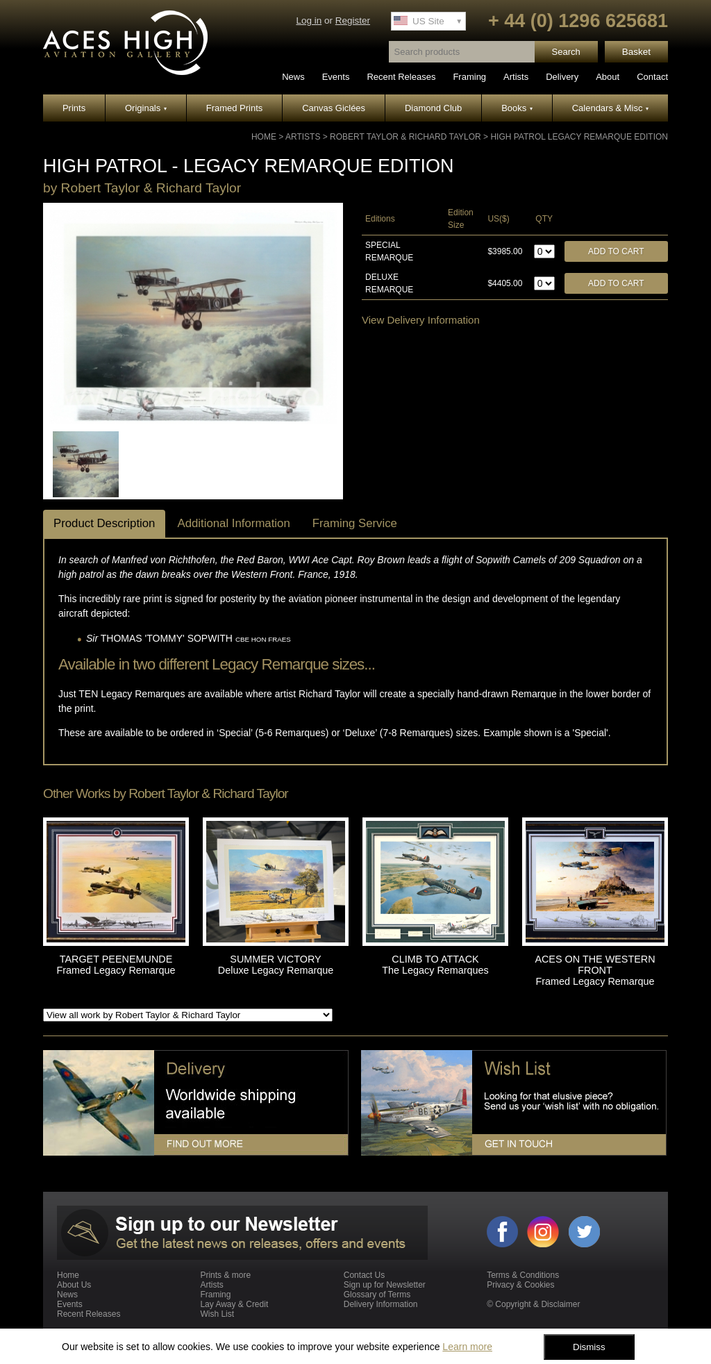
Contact (652, 77)
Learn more (467, 1346)
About (607, 77)
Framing (469, 77)
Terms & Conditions (523, 1275)
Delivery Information (381, 1304)
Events (336, 77)
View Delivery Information (421, 320)
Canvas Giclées (333, 108)
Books (517, 108)
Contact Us (364, 1275)
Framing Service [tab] (354, 523)
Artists (515, 77)
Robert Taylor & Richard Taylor (405, 137)
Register (352, 20)
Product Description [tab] (104, 523)
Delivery (562, 77)
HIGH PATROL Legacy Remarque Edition (579, 137)
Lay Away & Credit (234, 1304)
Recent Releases (401, 77)
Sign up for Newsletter (385, 1285)
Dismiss (589, 1347)
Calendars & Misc (610, 108)
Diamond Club (433, 108)
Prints (73, 108)
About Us (74, 1285)
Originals (146, 108)
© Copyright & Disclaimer (533, 1304)
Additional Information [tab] (233, 523)
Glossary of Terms (377, 1294)
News (293, 77)
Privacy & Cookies (520, 1285)
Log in (308, 20)
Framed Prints (234, 108)
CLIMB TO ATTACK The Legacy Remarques (435, 965)
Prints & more (225, 1275)
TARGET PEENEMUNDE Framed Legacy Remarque (115, 965)
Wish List (217, 1314)
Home (263, 137)
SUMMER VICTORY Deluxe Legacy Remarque (275, 965)
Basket (636, 52)
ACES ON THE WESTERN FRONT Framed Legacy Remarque (595, 970)
